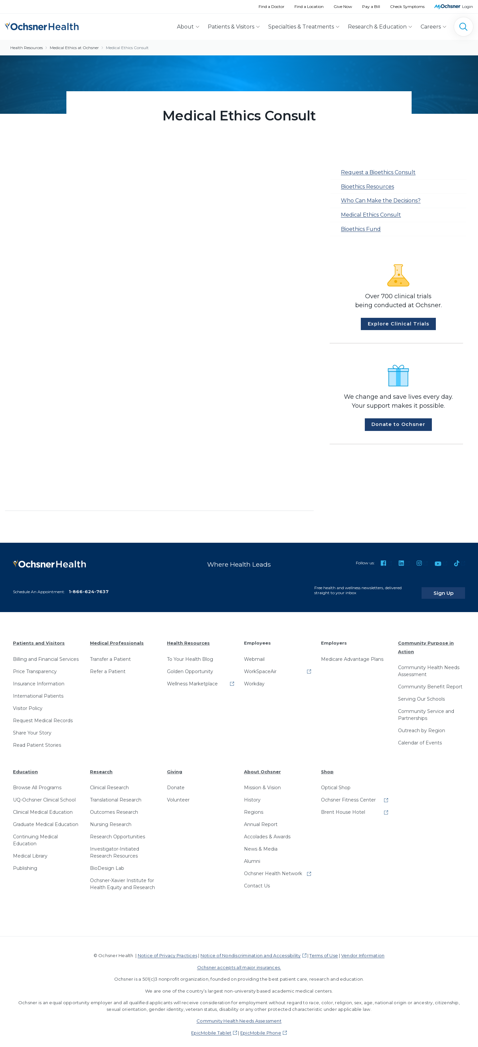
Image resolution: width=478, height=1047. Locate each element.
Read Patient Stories (37, 740)
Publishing (25, 863)
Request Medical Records (43, 715)
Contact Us (257, 881)
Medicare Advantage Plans (352, 654)
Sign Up (452, 588)
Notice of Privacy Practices (167, 950)
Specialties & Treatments (301, 27)
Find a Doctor (271, 6)
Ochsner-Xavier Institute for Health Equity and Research (122, 878)
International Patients (38, 691)
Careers (431, 27)
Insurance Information (38, 678)
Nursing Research (110, 819)
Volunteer (178, 795)
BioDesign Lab (107, 863)
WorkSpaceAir (260, 666)
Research (101, 766)
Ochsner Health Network (273, 869)
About (185, 27)
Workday (254, 678)
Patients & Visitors (231, 27)
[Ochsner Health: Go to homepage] (42, 25)
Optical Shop (336, 783)
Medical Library (30, 851)
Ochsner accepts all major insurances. (239, 962)
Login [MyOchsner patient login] (467, 6)
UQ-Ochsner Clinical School (44, 795)
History (252, 795)
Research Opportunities (117, 832)
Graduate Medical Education (45, 819)
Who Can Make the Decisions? (381, 200)
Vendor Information (362, 950)
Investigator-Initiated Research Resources (114, 847)
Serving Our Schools (421, 694)
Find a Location (309, 6)
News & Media (261, 844)
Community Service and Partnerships (426, 709)
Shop (327, 766)
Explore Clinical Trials (398, 324)
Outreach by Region (421, 726)
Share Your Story (32, 728)
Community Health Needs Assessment (428, 666)
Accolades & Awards (267, 832)
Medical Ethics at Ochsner (74, 47)
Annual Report (261, 819)
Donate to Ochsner (398, 424)
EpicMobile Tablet (211, 1027)
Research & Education (377, 27)
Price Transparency (35, 666)
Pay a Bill (371, 6)
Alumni (252, 856)
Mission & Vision (262, 783)
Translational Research (115, 795)
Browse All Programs (37, 783)
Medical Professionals (117, 638)
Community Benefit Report (430, 682)
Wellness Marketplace (192, 678)
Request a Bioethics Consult (378, 172)
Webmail (254, 654)
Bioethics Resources (367, 186)
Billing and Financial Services (46, 654)
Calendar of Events (420, 738)
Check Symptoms (407, 6)
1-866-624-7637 (89, 586)
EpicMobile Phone (260, 1027)
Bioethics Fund (361, 229)
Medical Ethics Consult (127, 47)
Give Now (343, 6)
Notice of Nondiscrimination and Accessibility (250, 950)
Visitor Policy (27, 703)
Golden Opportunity (190, 666)
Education (25, 766)
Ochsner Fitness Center (348, 795)
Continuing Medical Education (35, 835)
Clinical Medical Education (43, 807)
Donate (176, 783)
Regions (253, 807)
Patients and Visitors (39, 638)
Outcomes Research (114, 807)
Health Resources (26, 47)
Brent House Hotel (343, 807)
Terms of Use (323, 950)
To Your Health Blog (190, 654)
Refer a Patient (107, 666)
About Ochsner (262, 766)
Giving (174, 766)
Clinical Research (109, 783)
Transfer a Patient (110, 654)
